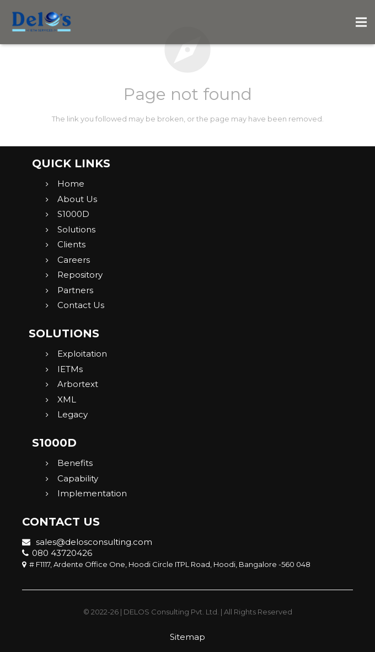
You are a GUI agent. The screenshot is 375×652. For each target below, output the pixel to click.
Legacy (72, 414)
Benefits (75, 463)
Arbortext (77, 384)
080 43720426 (57, 553)
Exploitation (82, 353)
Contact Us (80, 305)
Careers (73, 260)
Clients (71, 244)
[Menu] (361, 22)
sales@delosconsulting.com (87, 542)
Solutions (76, 229)
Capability (77, 478)
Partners (75, 290)
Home (70, 183)
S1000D (73, 214)
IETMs (70, 369)
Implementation (92, 493)
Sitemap (187, 637)
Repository (80, 274)
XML (66, 399)
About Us (77, 199)
